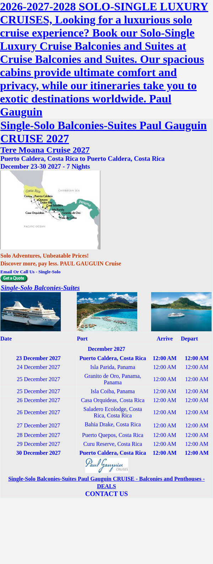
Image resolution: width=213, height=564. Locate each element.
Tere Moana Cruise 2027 (45, 149)
